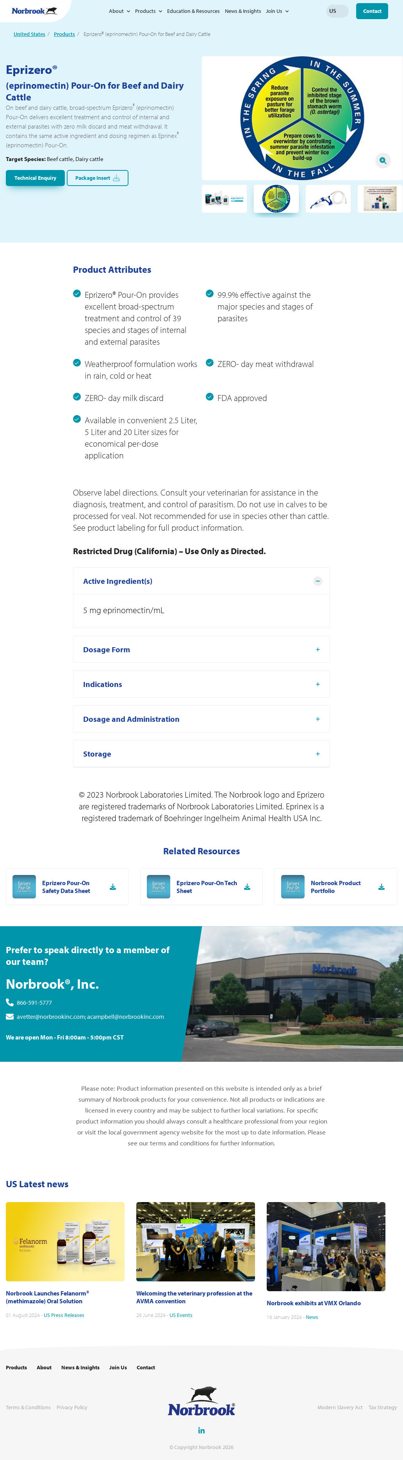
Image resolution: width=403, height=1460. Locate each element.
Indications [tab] (102, 720)
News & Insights (243, 10)
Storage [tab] (97, 790)
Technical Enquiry (35, 177)
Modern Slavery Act (340, 1407)
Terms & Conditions (28, 1407)
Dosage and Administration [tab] (131, 755)
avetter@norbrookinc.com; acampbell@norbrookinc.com (90, 1053)
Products (145, 10)
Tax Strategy (383, 1407)
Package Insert (97, 178)
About (116, 10)
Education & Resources (193, 10)
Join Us (274, 10)
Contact (372, 10)
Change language (343, 11)
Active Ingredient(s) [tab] (117, 617)
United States (29, 34)
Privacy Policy (72, 1407)
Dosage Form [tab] (106, 686)
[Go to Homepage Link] (35, 11)
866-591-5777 (34, 1039)
